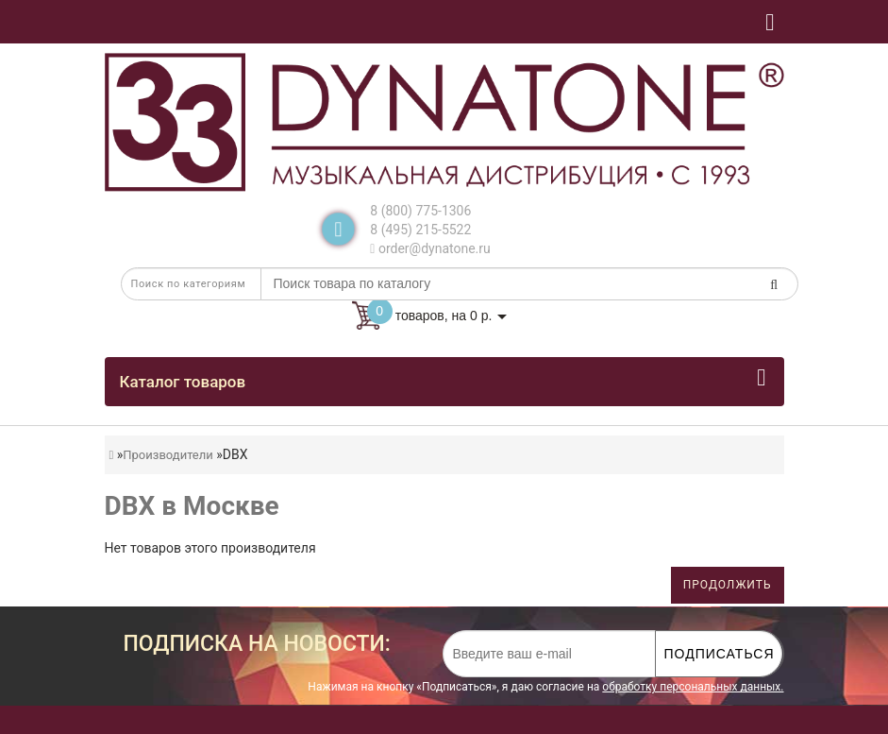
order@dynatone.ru (430, 248)
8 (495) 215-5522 (420, 229)
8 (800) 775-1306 (420, 210)
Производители (168, 455)
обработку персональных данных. (692, 686)
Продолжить (727, 584)
